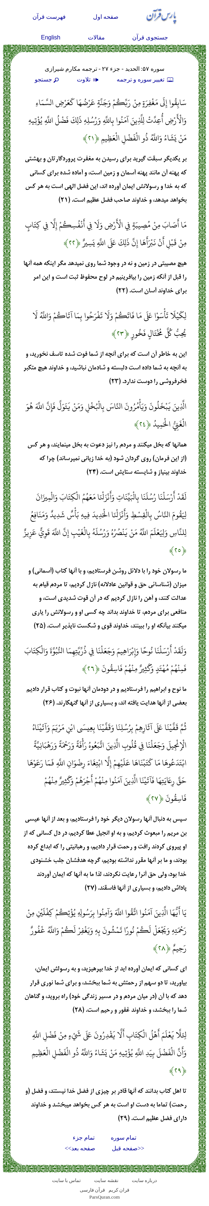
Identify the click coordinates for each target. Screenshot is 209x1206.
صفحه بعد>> (80, 1148)
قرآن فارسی (92, 1190)
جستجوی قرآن (150, 37)
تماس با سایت (66, 1180)
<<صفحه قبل (128, 1148)
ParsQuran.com (104, 1197)
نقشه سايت (106, 1180)
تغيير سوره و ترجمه (145, 79)
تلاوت (88, 79)
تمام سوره (123, 1137)
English (50, 37)
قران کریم (119, 1190)
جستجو (48, 79)
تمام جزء (84, 1137)
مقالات (96, 37)
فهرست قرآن (49, 17)
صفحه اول (106, 17)
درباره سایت (144, 1180)
